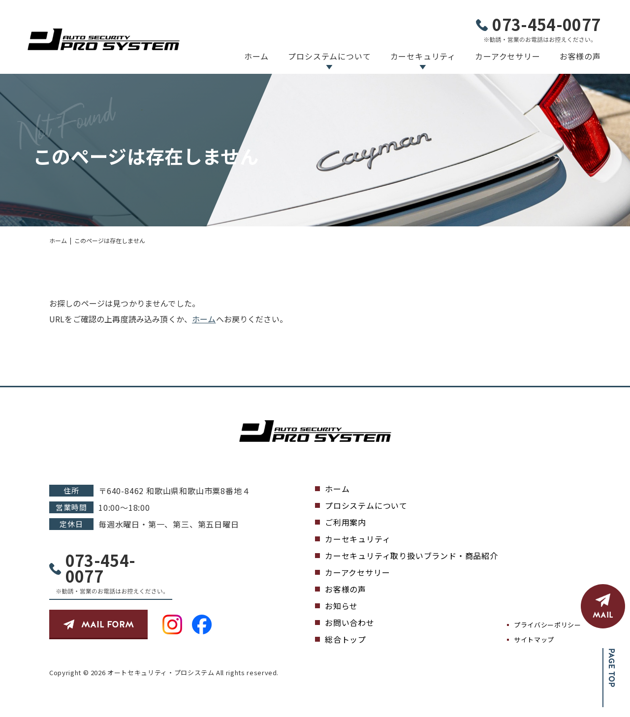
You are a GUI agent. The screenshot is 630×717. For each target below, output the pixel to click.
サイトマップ (534, 639)
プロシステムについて (329, 56)
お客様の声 (580, 56)
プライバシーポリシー (547, 624)
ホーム (256, 56)
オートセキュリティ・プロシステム (160, 672)
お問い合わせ (350, 622)
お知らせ (341, 606)
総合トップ (345, 639)
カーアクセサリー (507, 56)
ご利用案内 (345, 522)
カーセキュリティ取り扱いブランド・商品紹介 (411, 555)
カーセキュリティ (423, 56)
